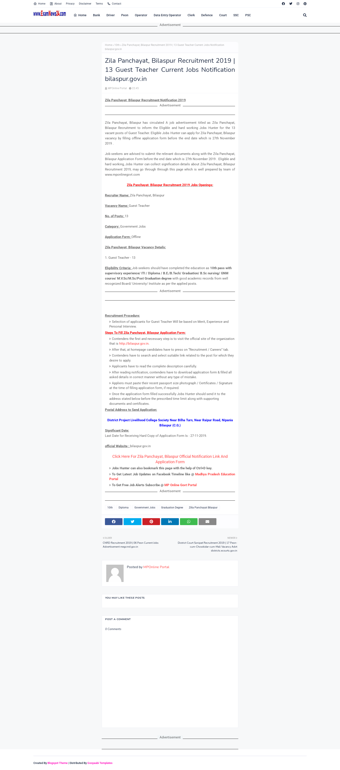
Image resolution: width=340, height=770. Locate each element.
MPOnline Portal (117, 88)
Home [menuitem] (80, 15)
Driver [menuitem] (110, 15)
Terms (99, 3)
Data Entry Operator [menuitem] (167, 15)
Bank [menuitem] (96, 15)
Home (39, 3)
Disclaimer (85, 3)
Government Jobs (144, 507)
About (56, 3)
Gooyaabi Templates (100, 763)
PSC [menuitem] (248, 15)
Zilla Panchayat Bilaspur (203, 507)
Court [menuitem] (223, 15)
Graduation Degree (172, 507)
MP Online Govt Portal (180, 485)
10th (117, 45)
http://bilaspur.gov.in (134, 344)
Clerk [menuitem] (191, 15)
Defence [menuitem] (207, 15)
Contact (114, 3)
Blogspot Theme (57, 763)
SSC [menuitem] (236, 15)
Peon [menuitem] (124, 15)
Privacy (70, 3)
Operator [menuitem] (141, 15)
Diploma (124, 507)
